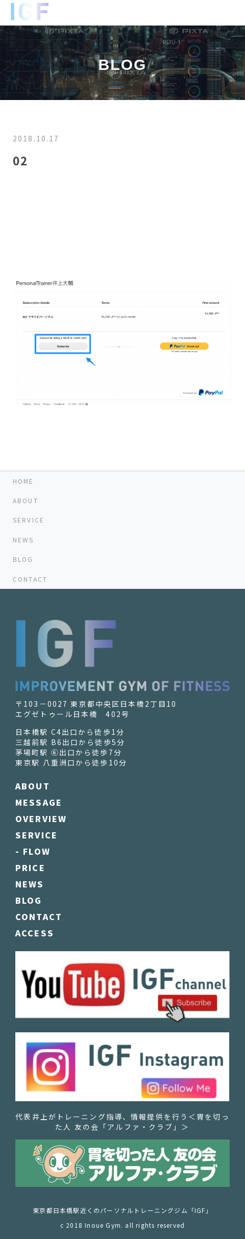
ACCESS (34, 933)
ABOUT (25, 500)
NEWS (23, 539)
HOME (23, 481)
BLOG (23, 559)
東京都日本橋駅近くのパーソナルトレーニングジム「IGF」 (122, 1210)
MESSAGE (38, 802)
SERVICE (28, 519)
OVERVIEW (41, 818)
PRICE (30, 867)
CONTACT (30, 579)
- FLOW (33, 851)
